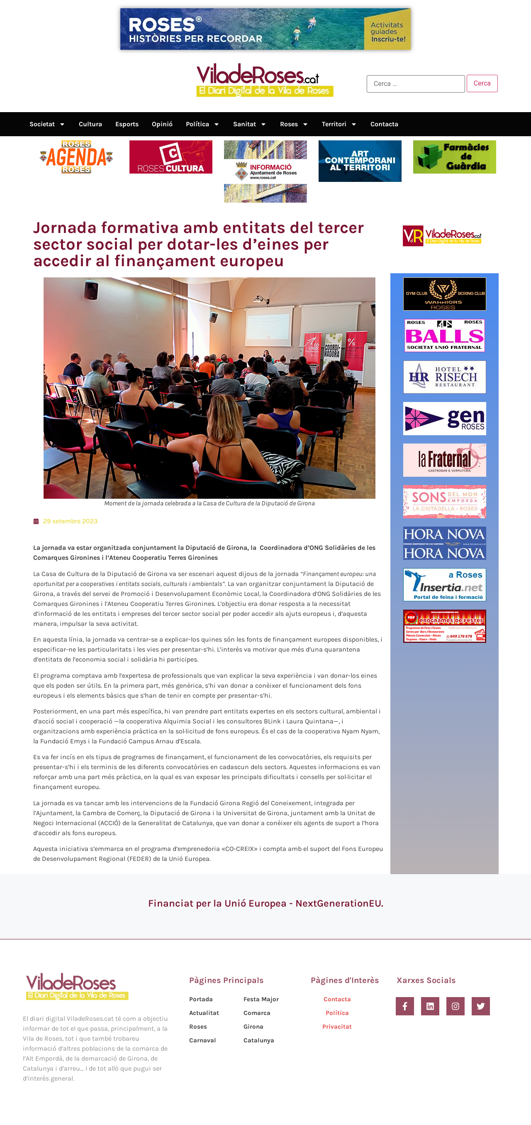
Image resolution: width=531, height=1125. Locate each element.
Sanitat (250, 124)
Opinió (162, 124)
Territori (339, 124)
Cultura (90, 124)
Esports (127, 124)
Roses (294, 124)
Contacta (384, 124)
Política (203, 124)
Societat (47, 124)
